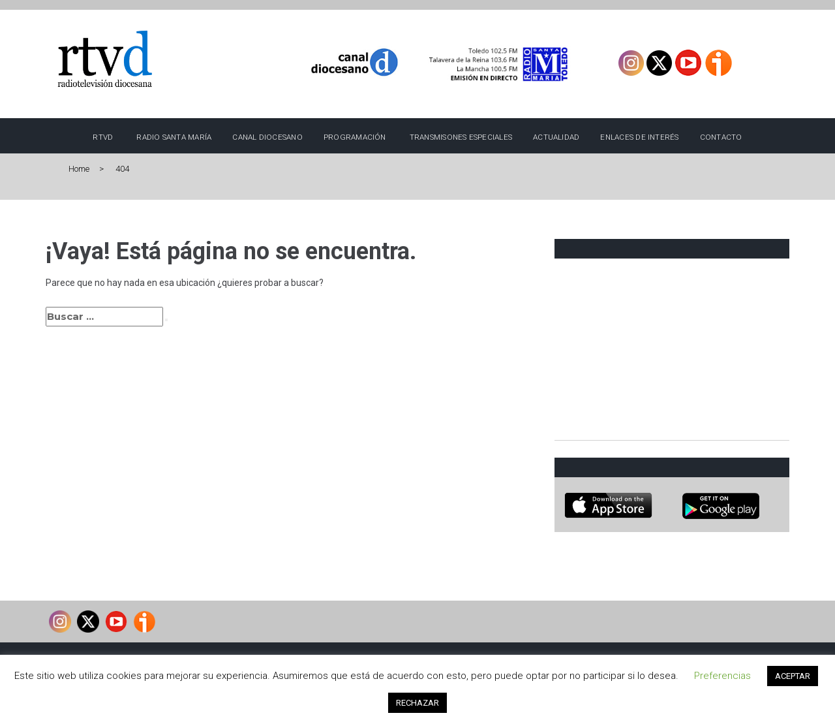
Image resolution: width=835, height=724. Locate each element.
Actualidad (556, 137)
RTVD (103, 137)
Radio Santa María (173, 137)
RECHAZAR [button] (417, 703)
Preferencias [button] (722, 676)
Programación (355, 137)
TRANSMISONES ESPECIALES (461, 137)
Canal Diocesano (267, 137)
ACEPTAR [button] (792, 676)
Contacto (721, 137)
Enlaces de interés (639, 137)
